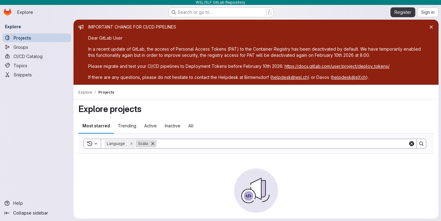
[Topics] (36, 65)
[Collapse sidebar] (36, 213)
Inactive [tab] (172, 125)
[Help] (36, 203)
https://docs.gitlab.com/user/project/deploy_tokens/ (337, 66)
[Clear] (411, 143)
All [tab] (191, 125)
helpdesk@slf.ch (349, 77)
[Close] (431, 27)
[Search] (282, 143)
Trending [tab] (127, 125)
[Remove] (152, 143)
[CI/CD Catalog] (36, 56)
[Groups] (36, 47)
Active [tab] (150, 125)
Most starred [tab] (96, 125)
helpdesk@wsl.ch (290, 77)
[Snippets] (36, 74)
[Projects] (36, 37)
